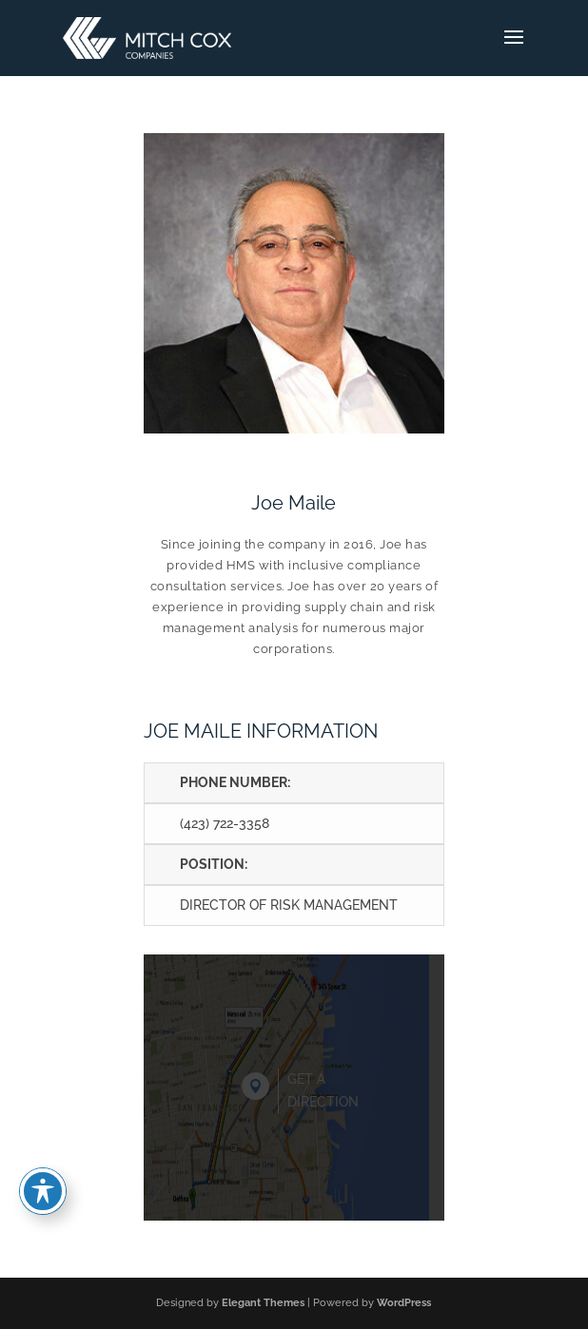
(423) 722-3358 (224, 823)
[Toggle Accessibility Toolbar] (43, 1191)
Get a (323, 1092)
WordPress (404, 1303)
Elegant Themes (263, 1303)
